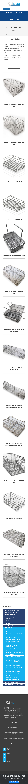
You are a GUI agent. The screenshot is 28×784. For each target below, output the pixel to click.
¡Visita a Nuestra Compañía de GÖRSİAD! (14, 738)
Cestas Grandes (9, 620)
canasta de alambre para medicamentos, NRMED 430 (13, 661)
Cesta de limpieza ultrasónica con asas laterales (14, 653)
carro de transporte (14, 16)
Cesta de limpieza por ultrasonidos (14, 255)
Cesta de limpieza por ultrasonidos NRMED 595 (12, 678)
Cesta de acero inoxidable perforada (14, 684)
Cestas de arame (10, 12)
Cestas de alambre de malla (11, 612)
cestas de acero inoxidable (14, 519)
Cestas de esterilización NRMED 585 (14, 650)
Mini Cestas (7, 623)
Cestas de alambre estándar (12, 610)
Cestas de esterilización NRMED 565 (14, 631)
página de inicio (9, 34)
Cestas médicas (9, 627)
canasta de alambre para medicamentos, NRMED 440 (13, 665)
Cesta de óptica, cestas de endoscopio (13, 657)
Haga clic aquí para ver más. (16, 781)
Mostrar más (14, 67)
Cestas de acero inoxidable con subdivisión (14, 674)
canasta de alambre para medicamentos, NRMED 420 (13, 642)
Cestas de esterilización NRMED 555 (14, 668)
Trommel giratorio (9, 625)
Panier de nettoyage (10, 614)
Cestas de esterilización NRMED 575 (14, 634)
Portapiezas (19, 12)
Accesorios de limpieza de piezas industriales (13, 618)
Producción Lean (14, 19)
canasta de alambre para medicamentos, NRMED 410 (13, 638)
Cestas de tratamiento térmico (12, 682)
